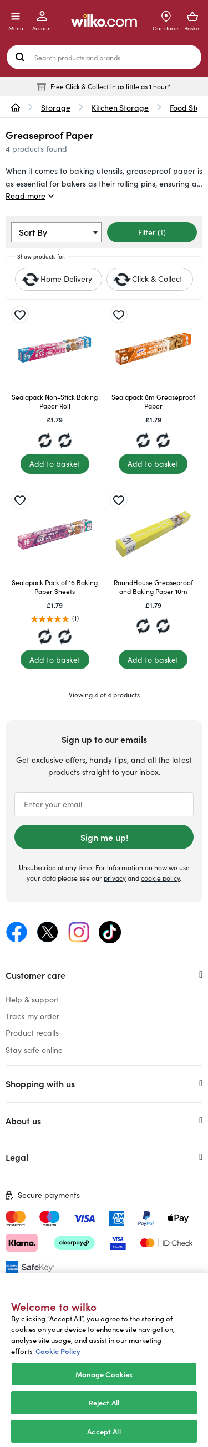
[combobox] (56, 232)
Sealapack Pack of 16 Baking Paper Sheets (55, 587)
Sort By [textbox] (33, 232)
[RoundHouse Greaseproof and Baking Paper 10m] (153, 535)
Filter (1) (152, 232)
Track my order (32, 1016)
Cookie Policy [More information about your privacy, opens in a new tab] (57, 1361)
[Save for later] (20, 314)
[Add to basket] (55, 464)
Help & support (32, 999)
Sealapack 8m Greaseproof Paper (153, 401)
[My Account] (42, 21)
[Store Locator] (166, 21)
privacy (115, 878)
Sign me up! (104, 837)
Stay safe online (34, 1050)
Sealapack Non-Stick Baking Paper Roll (55, 401)
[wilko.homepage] (15, 107)
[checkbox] (150, 279)
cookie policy (160, 878)
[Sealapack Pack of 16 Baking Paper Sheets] (55, 535)
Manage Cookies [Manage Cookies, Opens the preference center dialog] (104, 1384)
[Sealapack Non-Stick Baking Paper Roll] (55, 349)
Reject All (104, 1413)
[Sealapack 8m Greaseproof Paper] (153, 349)
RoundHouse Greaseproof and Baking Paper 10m (153, 587)
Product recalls (32, 1032)
